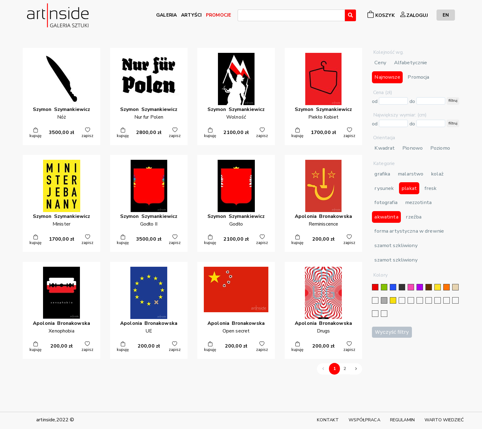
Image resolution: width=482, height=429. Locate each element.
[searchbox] (241, 16)
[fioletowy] (420, 287)
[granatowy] (429, 300)
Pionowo (412, 148)
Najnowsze (387, 77)
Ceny (380, 62)
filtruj (452, 100)
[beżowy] (455, 287)
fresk (431, 188)
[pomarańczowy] (446, 287)
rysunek (384, 188)
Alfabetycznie (410, 62)
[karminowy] (446, 300)
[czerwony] (375, 287)
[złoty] (393, 300)
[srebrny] (402, 300)
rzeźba (413, 216)
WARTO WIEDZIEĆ (444, 420)
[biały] (375, 300)
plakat (409, 188)
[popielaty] (455, 300)
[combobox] (291, 15)
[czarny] (402, 287)
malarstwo (410, 173)
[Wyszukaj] (350, 15)
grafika (382, 173)
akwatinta (386, 216)
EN (446, 15)
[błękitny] (438, 300)
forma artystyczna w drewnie (409, 230)
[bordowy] (375, 314)
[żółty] (438, 287)
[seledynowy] (384, 314)
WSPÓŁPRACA (364, 420)
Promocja (418, 77)
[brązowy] (429, 287)
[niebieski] (393, 287)
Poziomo (440, 148)
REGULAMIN (402, 420)
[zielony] (384, 287)
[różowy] (411, 287)
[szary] (384, 300)
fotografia (385, 202)
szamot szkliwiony (395, 245)
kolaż (437, 173)
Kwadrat (384, 148)
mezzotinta (418, 202)
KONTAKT (328, 420)
